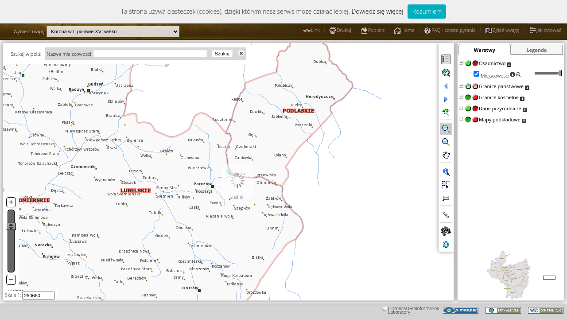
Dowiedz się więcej (377, 11)
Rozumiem (427, 11)
